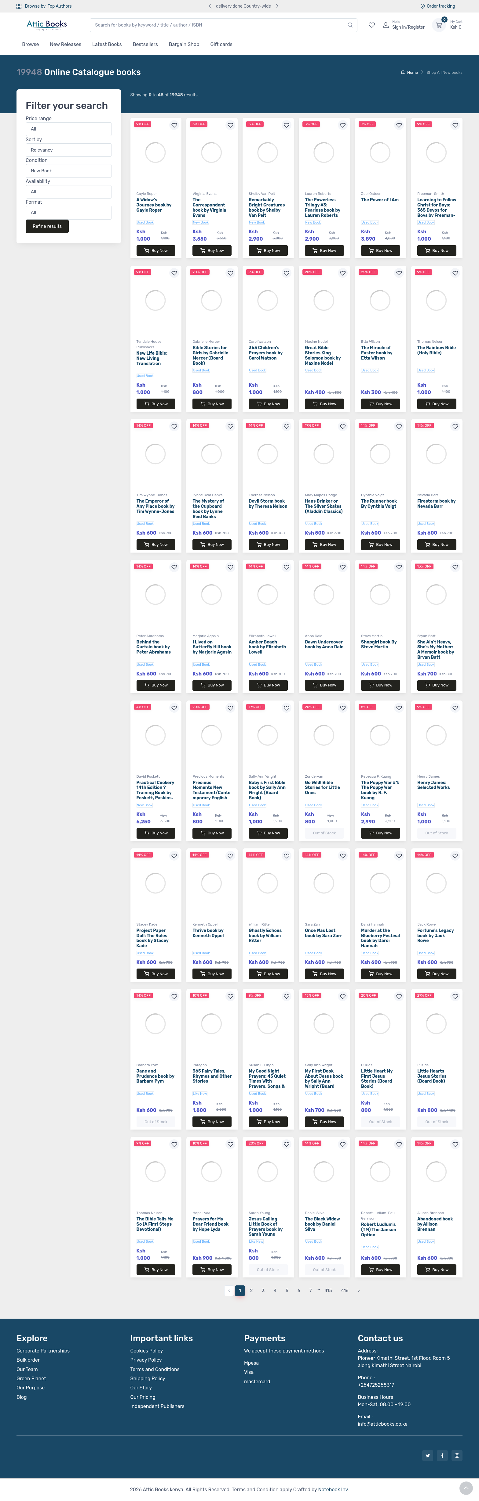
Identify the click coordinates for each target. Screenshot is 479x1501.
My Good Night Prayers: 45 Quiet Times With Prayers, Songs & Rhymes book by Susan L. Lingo (267, 1084)
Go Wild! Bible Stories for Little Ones (322, 788)
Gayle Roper (147, 194)
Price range (39, 119)
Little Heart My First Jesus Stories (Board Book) (377, 1079)
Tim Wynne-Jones (152, 495)
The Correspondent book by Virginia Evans (209, 207)
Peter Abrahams (150, 636)
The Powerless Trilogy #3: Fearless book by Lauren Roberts (322, 207)
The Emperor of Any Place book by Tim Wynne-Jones (156, 506)
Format (34, 202)
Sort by (34, 139)
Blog (21, 1397)
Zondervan (314, 776)
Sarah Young (259, 1213)
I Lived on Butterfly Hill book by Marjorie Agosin (212, 647)
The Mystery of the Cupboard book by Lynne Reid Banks (208, 509)
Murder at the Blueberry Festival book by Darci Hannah (380, 938)
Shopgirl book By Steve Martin (379, 644)
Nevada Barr (427, 495)
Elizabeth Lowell (262, 636)
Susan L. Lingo (261, 1065)
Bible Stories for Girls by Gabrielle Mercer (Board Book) (210, 355)
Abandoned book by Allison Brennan (435, 1224)
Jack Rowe (426, 924)
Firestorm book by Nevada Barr (436, 504)
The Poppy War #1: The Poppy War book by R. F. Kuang (380, 790)
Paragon (199, 1065)
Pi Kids (366, 1065)
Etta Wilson (370, 341)
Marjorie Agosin (205, 636)
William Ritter (260, 924)
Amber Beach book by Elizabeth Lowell (267, 647)
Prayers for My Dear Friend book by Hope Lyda (210, 1224)
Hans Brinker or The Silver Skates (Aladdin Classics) (324, 506)
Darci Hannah (372, 924)
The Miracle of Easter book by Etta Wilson (376, 353)
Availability (38, 181)
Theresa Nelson (262, 495)
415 (328, 1290)
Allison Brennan (430, 1213)
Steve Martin (371, 636)
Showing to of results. (164, 95)
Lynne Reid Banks (207, 495)
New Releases (66, 44)
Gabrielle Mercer (206, 341)
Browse (30, 44)
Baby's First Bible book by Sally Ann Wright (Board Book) (267, 790)
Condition (37, 160)
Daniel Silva (314, 1213)
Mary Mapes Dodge (321, 495)
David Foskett (148, 776)
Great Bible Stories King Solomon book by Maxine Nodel (323, 355)
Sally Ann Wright (262, 776)
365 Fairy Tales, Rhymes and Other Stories (212, 1076)
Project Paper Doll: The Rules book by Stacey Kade (153, 938)
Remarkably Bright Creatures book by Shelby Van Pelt (267, 207)
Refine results (47, 226)
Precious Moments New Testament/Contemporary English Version (211, 793)
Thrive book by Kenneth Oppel (208, 933)
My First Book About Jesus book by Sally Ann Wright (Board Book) (324, 1081)
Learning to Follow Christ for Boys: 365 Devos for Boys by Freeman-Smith (436, 210)
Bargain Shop (184, 44)
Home (409, 72)
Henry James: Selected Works (433, 785)
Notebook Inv (333, 1489)
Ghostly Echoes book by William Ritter (265, 936)
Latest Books (107, 44)
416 (344, 1290)
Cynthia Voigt (372, 495)
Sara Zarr (312, 924)
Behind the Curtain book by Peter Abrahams (154, 647)
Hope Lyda (201, 1213)
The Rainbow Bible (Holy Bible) (436, 350)
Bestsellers (145, 44)
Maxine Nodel (316, 341)
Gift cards (221, 44)
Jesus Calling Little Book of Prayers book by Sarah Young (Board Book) (266, 1229)
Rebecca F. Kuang (376, 776)
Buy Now (156, 250)
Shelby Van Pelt (262, 194)
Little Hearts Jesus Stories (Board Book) (432, 1076)
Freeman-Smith (430, 194)
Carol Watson (260, 341)
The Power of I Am (380, 199)
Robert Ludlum (373, 1213)
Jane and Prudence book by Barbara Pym (155, 1076)
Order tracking (437, 6)
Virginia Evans (204, 194)
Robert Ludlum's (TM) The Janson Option (378, 1230)
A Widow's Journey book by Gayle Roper (154, 205)
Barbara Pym (148, 1065)
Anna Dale (313, 636)
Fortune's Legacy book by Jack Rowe (435, 936)
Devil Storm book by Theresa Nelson (268, 504)
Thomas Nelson (430, 341)
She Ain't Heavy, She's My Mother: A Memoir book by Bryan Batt (435, 649)
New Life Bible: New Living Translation (152, 358)
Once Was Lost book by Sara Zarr (323, 933)
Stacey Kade (147, 924)
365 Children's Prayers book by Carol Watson (266, 353)
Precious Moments (208, 776)
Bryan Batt (426, 636)
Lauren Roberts (318, 194)
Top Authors (59, 6)
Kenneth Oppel (205, 924)
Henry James (428, 776)
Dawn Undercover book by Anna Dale (324, 644)
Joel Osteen (371, 194)
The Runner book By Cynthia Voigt (379, 504)
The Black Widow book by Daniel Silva (322, 1224)
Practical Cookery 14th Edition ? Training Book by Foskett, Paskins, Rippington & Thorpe (155, 795)
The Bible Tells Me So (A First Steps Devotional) (155, 1224)
